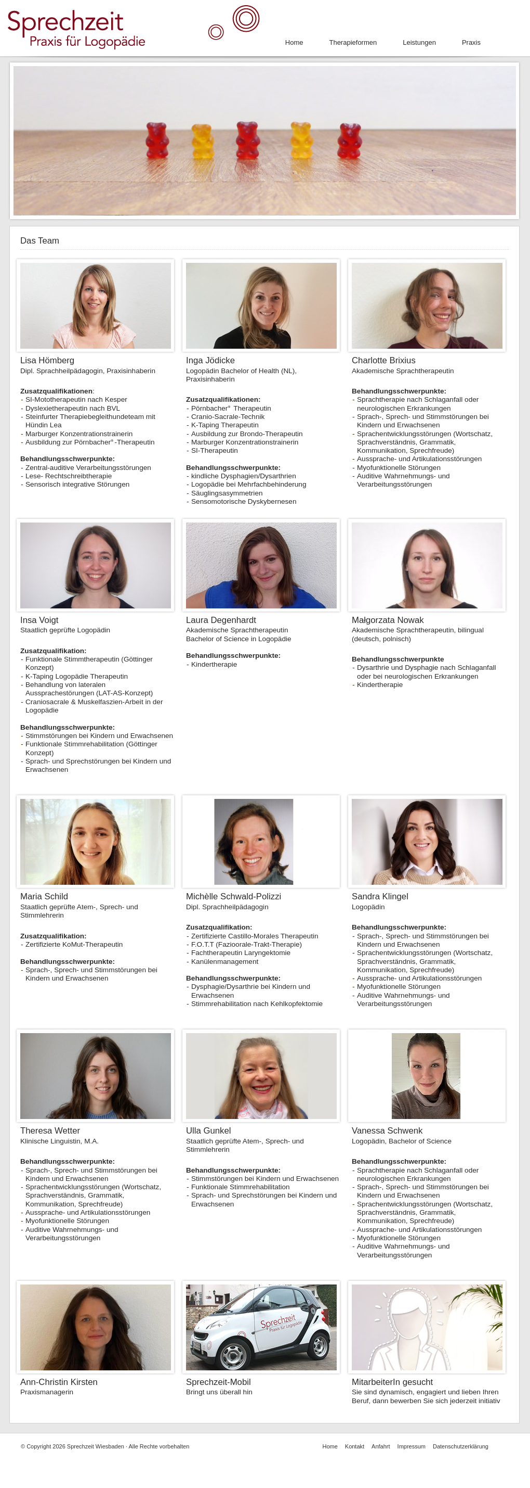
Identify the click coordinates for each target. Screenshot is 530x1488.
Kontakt (354, 1446)
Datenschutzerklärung (460, 1446)
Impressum (412, 1446)
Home (294, 42)
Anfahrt (381, 1446)
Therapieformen (353, 42)
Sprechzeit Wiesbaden (95, 1446)
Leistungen (419, 42)
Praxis (471, 42)
